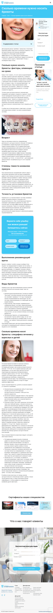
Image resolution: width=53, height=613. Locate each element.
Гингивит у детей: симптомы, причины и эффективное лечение (43, 84)
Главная (4, 15)
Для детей (17, 596)
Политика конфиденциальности (45, 611)
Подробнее (39, 99)
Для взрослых (26, 585)
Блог (8, 15)
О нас (16, 585)
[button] (50, 2)
